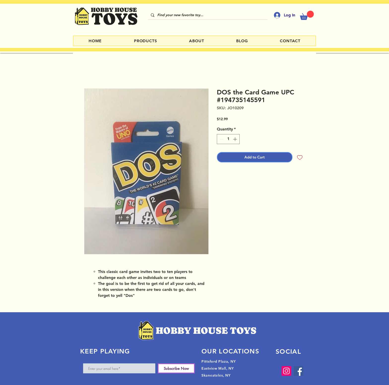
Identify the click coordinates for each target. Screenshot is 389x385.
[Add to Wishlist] (299, 157)
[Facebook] (298, 371)
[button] (307, 15)
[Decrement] (221, 139)
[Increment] (235, 139)
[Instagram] (286, 371)
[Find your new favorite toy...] (207, 15)
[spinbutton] (228, 139)
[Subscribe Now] (176, 368)
